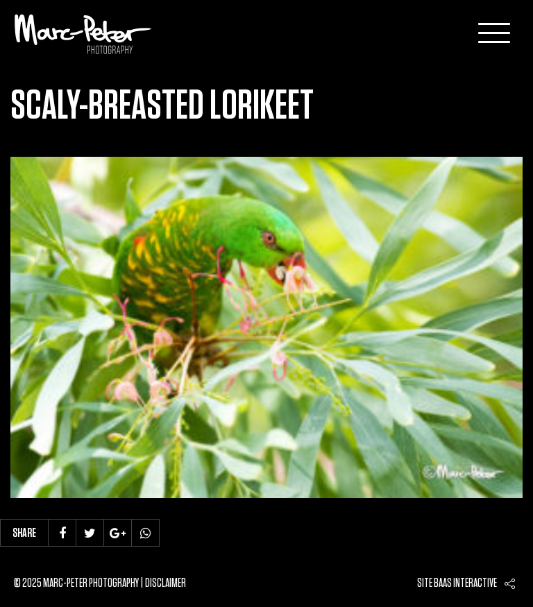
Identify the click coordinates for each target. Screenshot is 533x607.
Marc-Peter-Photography (83, 34)
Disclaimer (165, 583)
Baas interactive (465, 583)
